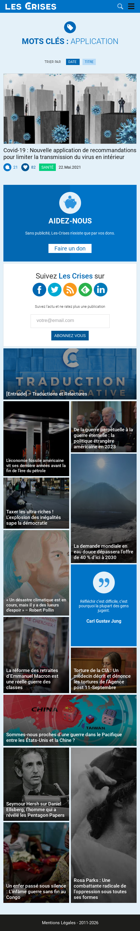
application (70, 41)
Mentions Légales (59, 922)
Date (72, 62)
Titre (89, 62)
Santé (47, 167)
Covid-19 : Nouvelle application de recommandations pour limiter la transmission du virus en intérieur (69, 153)
